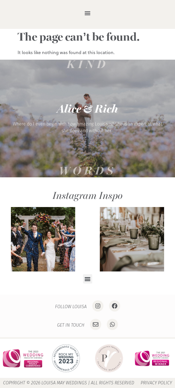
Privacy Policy (156, 382)
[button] (87, 13)
